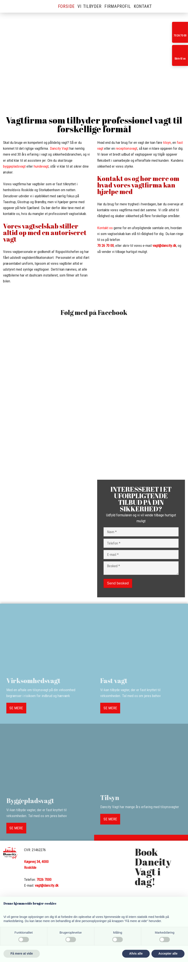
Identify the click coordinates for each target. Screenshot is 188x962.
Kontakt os (105, 228)
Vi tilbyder (89, 6)
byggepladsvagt (14, 166)
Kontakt (143, 6)
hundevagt (41, 166)
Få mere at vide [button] (22, 953)
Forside (66, 6)
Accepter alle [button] (167, 953)
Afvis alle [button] (135, 953)
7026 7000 (44, 879)
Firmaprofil (117, 6)
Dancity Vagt (59, 148)
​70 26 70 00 (105, 245)
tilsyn (167, 142)
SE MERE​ (16, 708)
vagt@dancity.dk (164, 245)
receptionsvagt (126, 148)
